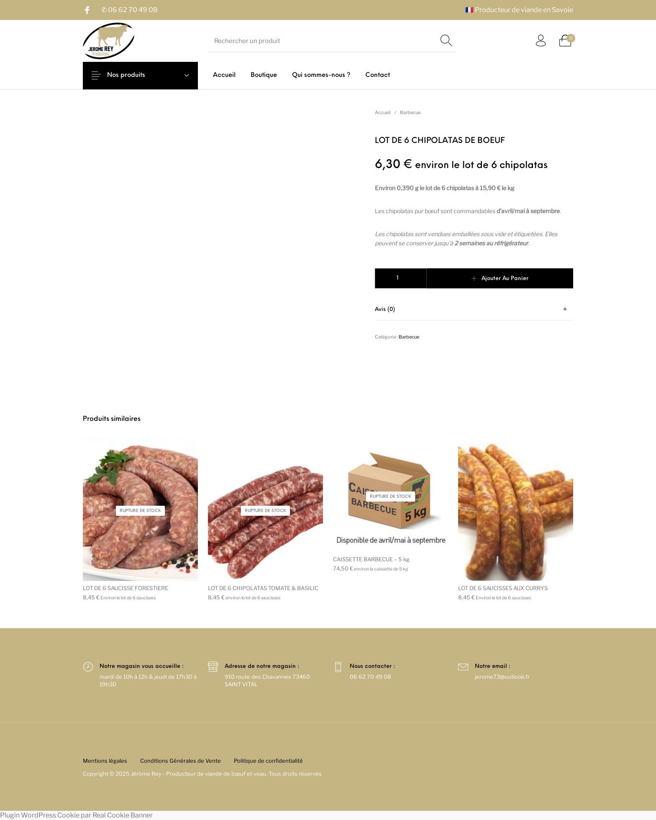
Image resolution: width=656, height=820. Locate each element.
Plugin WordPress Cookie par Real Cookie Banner (76, 815)
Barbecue (410, 112)
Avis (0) (385, 309)
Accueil (383, 112)
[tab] (474, 309)
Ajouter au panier (505, 278)
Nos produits (132, 75)
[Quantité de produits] (401, 278)
